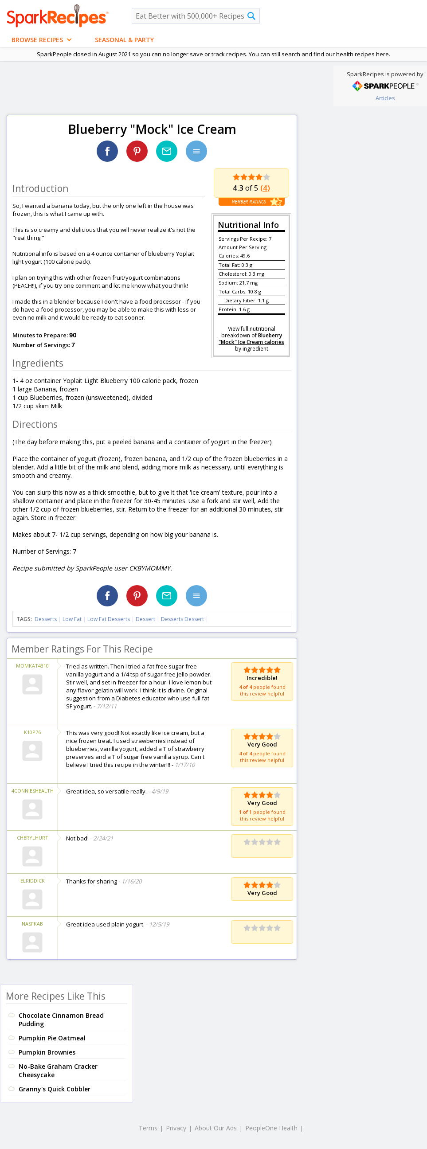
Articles (385, 98)
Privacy (176, 1128)
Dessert (145, 619)
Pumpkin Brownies (47, 1052)
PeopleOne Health (271, 1128)
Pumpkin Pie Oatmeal (52, 1038)
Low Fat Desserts (108, 619)
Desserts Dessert (182, 619)
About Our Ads (216, 1128)
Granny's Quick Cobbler (54, 1089)
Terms (148, 1128)
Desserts (46, 619)
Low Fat (72, 619)
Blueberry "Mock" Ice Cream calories (251, 339)
